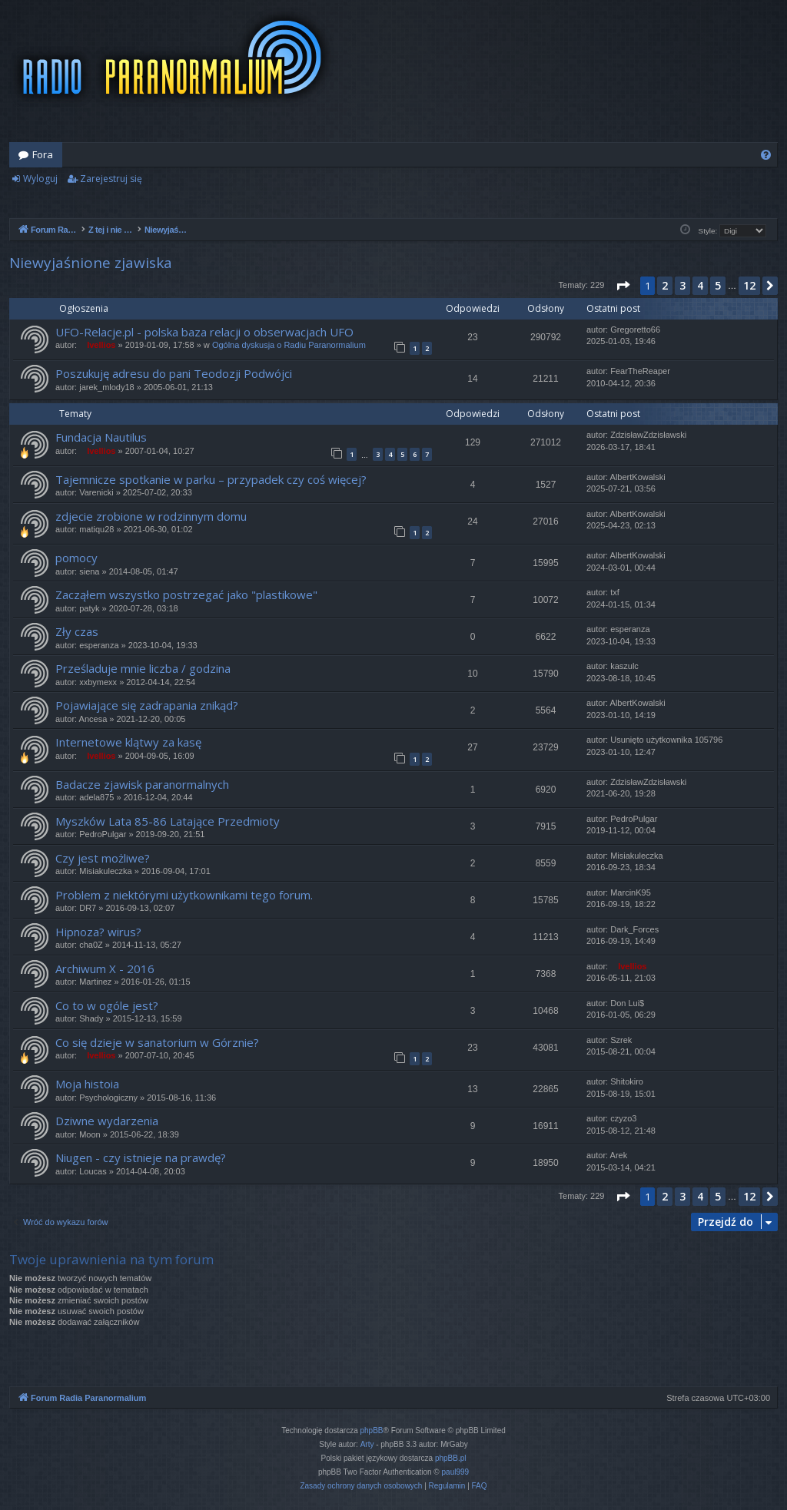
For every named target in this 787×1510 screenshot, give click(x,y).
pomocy (76, 557)
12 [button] (749, 285)
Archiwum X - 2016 (104, 968)
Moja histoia (87, 1083)
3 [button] (682, 285)
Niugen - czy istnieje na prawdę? (140, 1157)
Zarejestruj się (111, 178)
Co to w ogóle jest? (106, 1005)
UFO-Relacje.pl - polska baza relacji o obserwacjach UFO (204, 331)
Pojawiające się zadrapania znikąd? (146, 705)
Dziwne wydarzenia (106, 1120)
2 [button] (665, 285)
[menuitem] (766, 154)
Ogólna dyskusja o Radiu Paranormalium (289, 344)
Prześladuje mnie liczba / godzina (143, 668)
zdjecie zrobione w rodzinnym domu (151, 516)
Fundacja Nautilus (101, 437)
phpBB (372, 1430)
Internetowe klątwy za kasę (128, 742)
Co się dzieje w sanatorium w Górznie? (157, 1042)
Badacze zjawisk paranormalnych (142, 784)
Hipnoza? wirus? (98, 931)
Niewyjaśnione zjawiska (90, 263)
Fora (42, 154)
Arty (367, 1444)
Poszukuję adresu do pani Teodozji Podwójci (173, 373)
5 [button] (718, 285)
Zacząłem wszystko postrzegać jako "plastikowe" (186, 594)
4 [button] (700, 285)
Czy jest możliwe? (102, 858)
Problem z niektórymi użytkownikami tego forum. (184, 894)
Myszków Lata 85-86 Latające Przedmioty (167, 821)
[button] (622, 286)
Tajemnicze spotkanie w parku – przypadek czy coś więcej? (211, 479)
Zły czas (76, 631)
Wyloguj (40, 178)
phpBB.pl (451, 1458)
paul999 (456, 1472)
